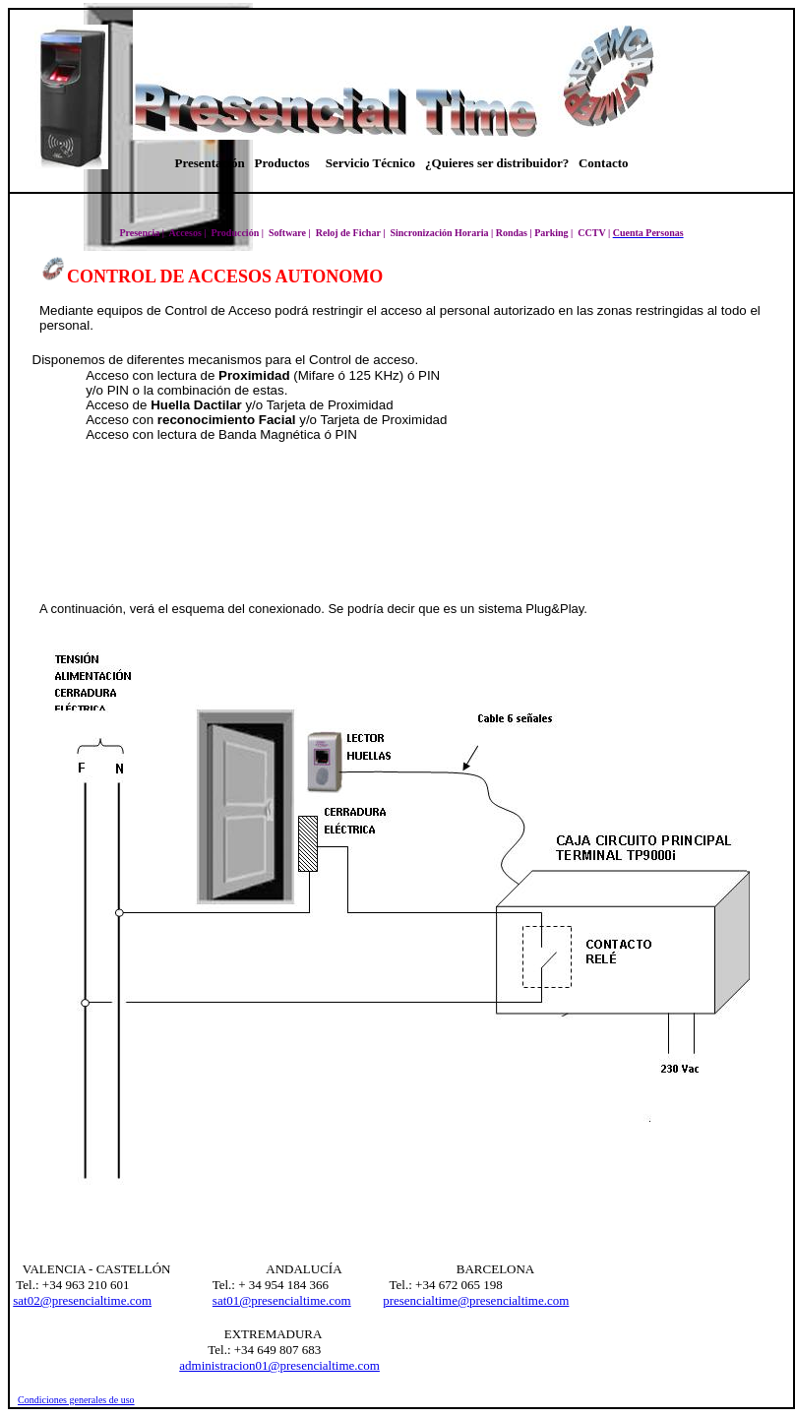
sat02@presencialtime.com (82, 1300)
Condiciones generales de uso (76, 1399)
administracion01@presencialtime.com (279, 1365)
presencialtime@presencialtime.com (476, 1300)
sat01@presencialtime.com (282, 1300)
